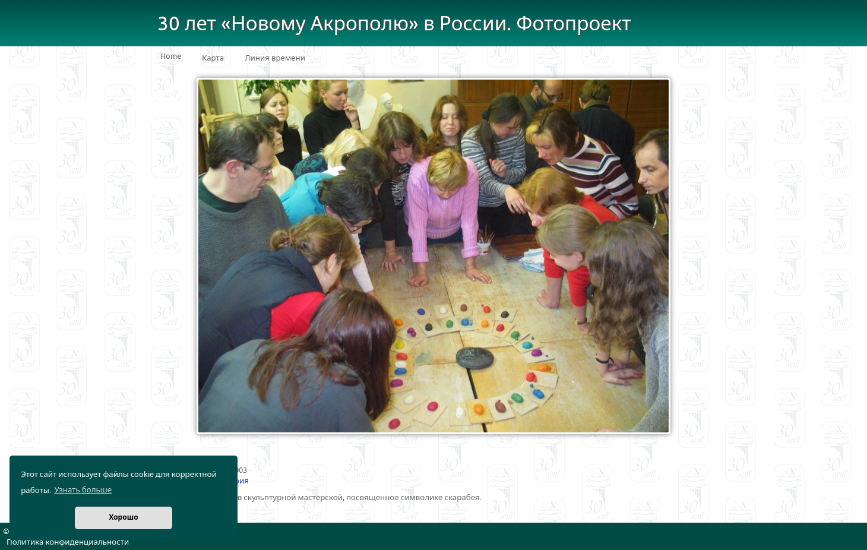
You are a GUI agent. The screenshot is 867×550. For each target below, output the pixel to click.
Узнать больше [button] (83, 490)
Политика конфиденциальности (68, 542)
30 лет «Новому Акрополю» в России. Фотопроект (394, 24)
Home (170, 56)
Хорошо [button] (123, 517)
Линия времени (275, 58)
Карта (213, 58)
